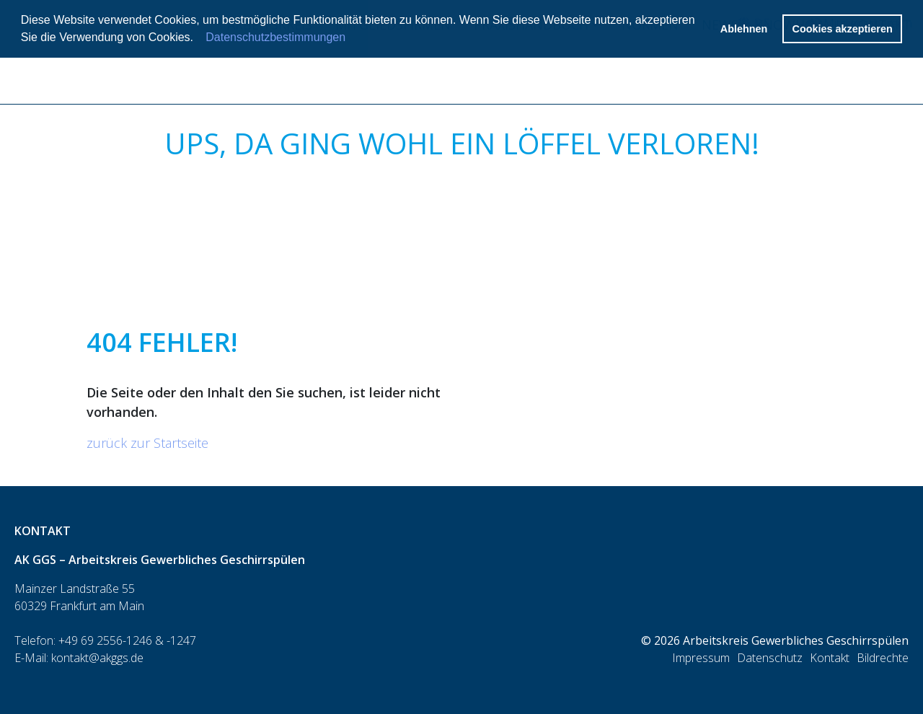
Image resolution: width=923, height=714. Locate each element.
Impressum (701, 658)
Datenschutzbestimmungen (275, 37)
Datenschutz (770, 658)
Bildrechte (883, 658)
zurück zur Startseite (147, 442)
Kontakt (829, 658)
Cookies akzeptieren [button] (842, 29)
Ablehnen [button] (744, 29)
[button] (199, 39)
